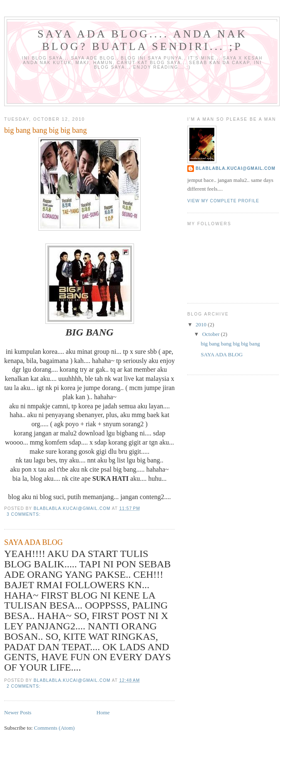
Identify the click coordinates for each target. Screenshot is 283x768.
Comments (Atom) (54, 728)
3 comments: (24, 514)
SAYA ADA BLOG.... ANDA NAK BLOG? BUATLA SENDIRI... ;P (142, 40)
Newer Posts (17, 712)
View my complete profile (223, 201)
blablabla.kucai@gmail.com (236, 168)
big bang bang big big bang (45, 130)
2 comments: (24, 686)
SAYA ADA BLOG (33, 542)
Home (103, 712)
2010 (202, 324)
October (211, 334)
